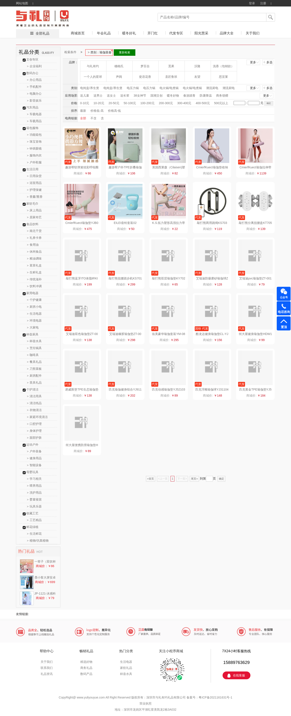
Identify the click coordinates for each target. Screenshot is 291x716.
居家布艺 (34, 217)
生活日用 (32, 169)
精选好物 (86, 661)
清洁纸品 (34, 403)
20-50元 (114, 103)
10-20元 (98, 103)
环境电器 (34, 320)
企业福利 (34, 66)
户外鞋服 (34, 162)
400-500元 (203, 103)
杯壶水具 (34, 341)
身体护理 (34, 430)
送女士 (111, 95)
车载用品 (34, 121)
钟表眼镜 (34, 148)
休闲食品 (34, 251)
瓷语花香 (145, 76)
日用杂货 (34, 176)
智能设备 (34, 465)
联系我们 (47, 668)
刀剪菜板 (34, 368)
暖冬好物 (173, 95)
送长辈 (124, 95)
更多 (254, 62)
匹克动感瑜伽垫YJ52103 (168, 389)
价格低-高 (97, 110)
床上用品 (34, 210)
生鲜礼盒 (34, 272)
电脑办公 (34, 93)
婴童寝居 (34, 499)
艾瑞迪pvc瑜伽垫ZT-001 (255, 278)
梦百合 (145, 66)
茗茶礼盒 (34, 265)
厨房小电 (34, 306)
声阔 (119, 76)
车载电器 (34, 114)
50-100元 (130, 103)
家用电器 (32, 293)
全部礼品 (42, 33)
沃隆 (197, 66)
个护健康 (34, 299)
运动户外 (32, 444)
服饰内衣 (34, 155)
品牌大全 (227, 33)
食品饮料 (32, 224)
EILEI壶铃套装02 (125, 223)
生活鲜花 (34, 533)
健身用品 (34, 458)
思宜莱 (223, 76)
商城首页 (78, 33)
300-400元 (184, 103)
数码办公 (32, 73)
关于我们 (252, 33)
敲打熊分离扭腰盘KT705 (255, 223)
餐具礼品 (34, 362)
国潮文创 (156, 95)
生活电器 (34, 313)
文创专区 (32, 59)
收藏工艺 (32, 513)
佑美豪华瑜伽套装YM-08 (168, 334)
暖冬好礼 (129, 33)
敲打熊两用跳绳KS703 (212, 223)
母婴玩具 (32, 472)
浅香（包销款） (223, 66)
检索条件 (70, 52)
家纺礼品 (126, 668)
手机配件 (34, 86)
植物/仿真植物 (38, 540)
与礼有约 (93, 66)
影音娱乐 (34, 100)
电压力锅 (133, 88)
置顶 (284, 327)
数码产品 (86, 674)
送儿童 (84, 95)
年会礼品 (104, 33)
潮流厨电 (212, 88)
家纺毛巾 (32, 203)
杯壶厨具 (32, 334)
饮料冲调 (34, 286)
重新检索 (124, 52)
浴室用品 (34, 183)
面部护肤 (34, 437)
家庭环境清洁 (37, 417)
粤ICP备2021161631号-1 (215, 697)
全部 (83, 118)
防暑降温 (206, 95)
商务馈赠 (222, 95)
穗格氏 (118, 66)
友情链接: (22, 614)
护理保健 (34, 189)
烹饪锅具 (34, 348)
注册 (263, 3)
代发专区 (176, 33)
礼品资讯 (47, 674)
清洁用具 (34, 396)
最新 (83, 110)
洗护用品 (34, 492)
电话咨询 (284, 312)
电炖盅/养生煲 (89, 88)
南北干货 (34, 231)
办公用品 (34, 79)
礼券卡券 (34, 237)
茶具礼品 (34, 382)
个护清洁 (32, 389)
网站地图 (22, 3)
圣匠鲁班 (171, 76)
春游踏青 (189, 95)
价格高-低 (114, 110)
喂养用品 (34, 485)
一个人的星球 (93, 76)
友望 (197, 76)
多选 (267, 62)
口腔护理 (34, 424)
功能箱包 (34, 134)
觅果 (171, 66)
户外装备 (34, 451)
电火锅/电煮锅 (169, 88)
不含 (93, 118)
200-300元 (166, 103)
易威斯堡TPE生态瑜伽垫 (81, 389)
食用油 (33, 244)
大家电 (33, 327)
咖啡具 (33, 355)
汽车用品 (32, 107)
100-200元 (147, 103)
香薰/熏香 (35, 196)
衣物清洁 (34, 410)
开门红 (152, 33)
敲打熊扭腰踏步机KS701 (125, 278)
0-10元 (84, 103)
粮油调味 (34, 258)
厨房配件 (34, 375)
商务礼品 (86, 668)
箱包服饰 (32, 128)
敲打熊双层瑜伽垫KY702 (168, 278)
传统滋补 (34, 279)
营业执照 (145, 703)
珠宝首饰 (34, 141)
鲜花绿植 (32, 527)
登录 (252, 3)
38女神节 (140, 95)
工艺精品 (34, 520)
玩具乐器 (34, 506)
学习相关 (34, 478)
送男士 (98, 95)
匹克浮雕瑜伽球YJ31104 (211, 389)
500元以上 (221, 103)
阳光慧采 (201, 33)
